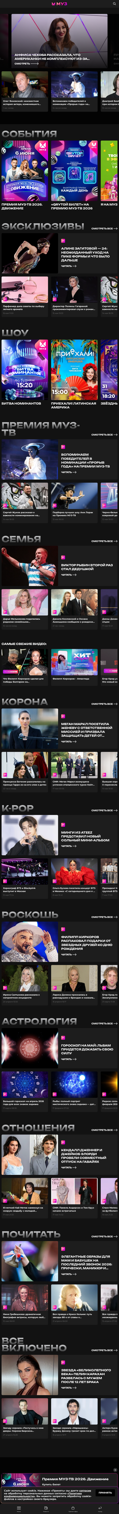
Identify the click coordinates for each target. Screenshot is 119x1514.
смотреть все (104, 228)
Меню (19, 1509)
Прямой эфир (72, 1509)
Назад (100, 1509)
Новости (46, 1509)
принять (105, 1492)
